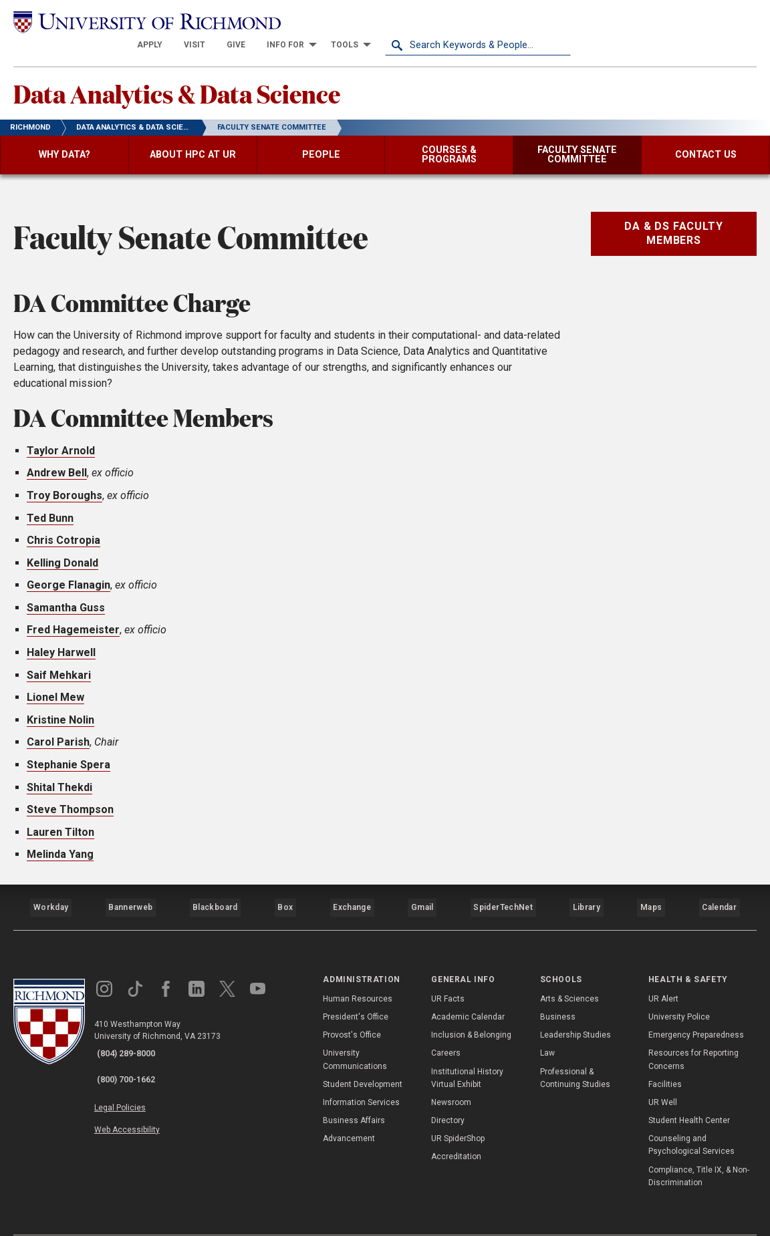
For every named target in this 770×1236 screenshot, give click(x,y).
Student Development (362, 1056)
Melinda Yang (60, 838)
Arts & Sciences (569, 970)
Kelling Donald (62, 547)
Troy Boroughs (64, 480)
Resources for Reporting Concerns (693, 1032)
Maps (650, 886)
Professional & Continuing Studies (575, 1050)
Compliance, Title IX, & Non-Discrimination (698, 1148)
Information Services (361, 1075)
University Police (679, 989)
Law (547, 1025)
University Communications (355, 1032)
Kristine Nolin (60, 704)
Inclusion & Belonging (471, 1007)
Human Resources (357, 970)
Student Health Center (689, 1093)
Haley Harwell (61, 637)
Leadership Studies (575, 1007)
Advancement (349, 1111)
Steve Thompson (70, 794)
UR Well (662, 1075)
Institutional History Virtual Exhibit (467, 1050)
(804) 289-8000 (134, 1026)
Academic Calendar (468, 989)
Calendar (718, 886)
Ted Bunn (50, 502)
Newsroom (451, 1075)
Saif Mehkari (59, 659)
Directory (448, 1093)
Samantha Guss (66, 592)
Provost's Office (352, 1007)
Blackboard (214, 886)
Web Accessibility (139, 1084)
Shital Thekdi (59, 772)
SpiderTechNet (503, 886)
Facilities (665, 1056)
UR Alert (663, 970)
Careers (446, 1025)
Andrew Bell (57, 457)
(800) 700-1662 (134, 1043)
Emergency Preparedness (696, 1007)
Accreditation (456, 1129)
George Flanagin (68, 569)
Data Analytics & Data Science (219, 74)
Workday (51, 886)
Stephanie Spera (68, 749)
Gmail (423, 886)
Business (557, 989)
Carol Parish (58, 726)
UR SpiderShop (458, 1111)
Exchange (352, 886)
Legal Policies (132, 1069)
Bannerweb (129, 886)
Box (284, 886)
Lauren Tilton (60, 816)
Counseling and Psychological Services (691, 1117)
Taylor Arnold (61, 435)
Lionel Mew (55, 681)
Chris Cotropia (63, 524)
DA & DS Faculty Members (673, 217)
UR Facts (448, 970)
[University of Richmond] (106, 21)
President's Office (355, 989)
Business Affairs (354, 1093)
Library (585, 886)
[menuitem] (335, 21)
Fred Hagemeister (73, 615)
